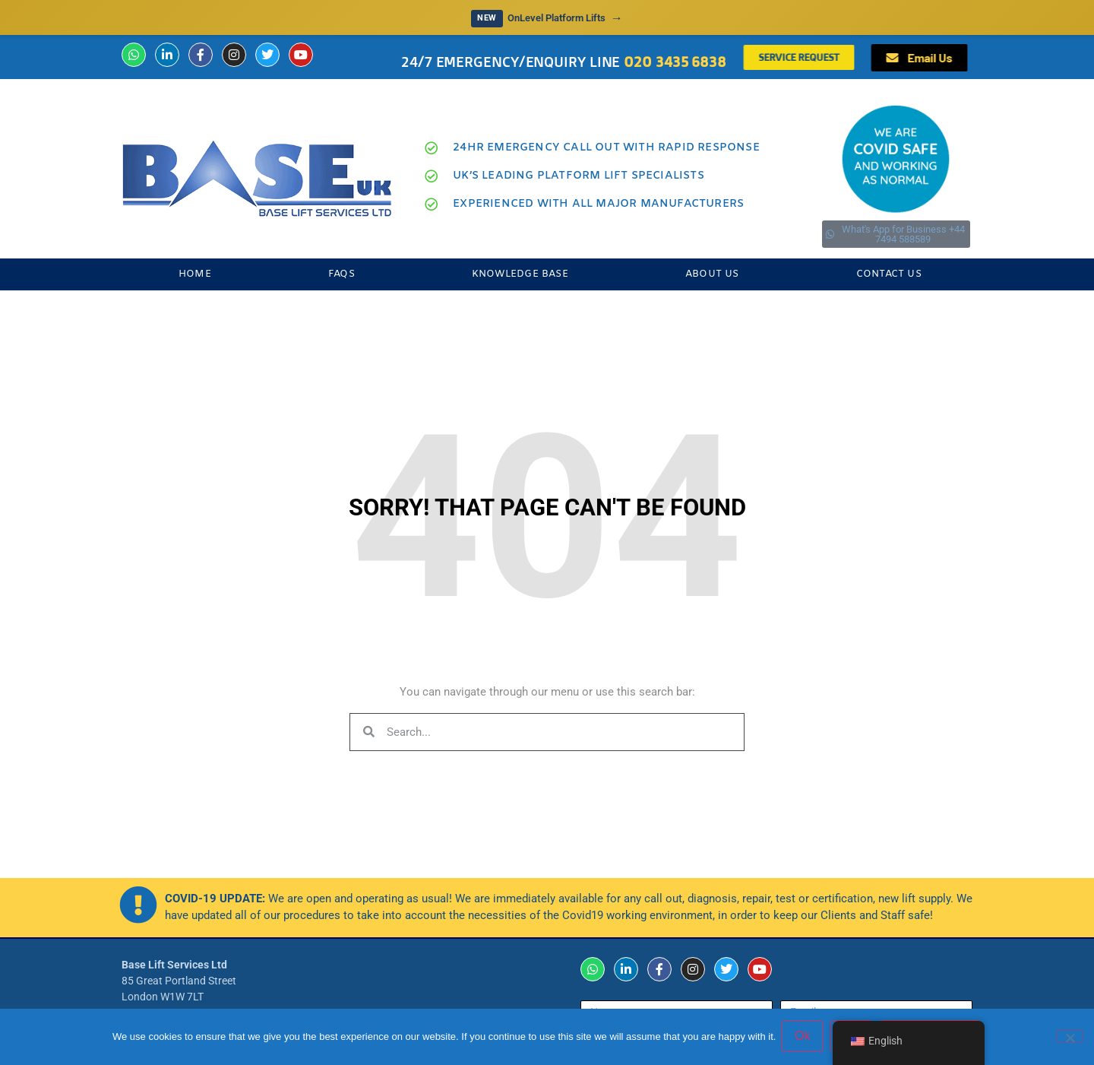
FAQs (341, 274)
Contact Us (889, 274)
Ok (803, 1037)
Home (195, 274)
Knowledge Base (520, 274)
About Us (712, 274)
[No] (1070, 1037)
